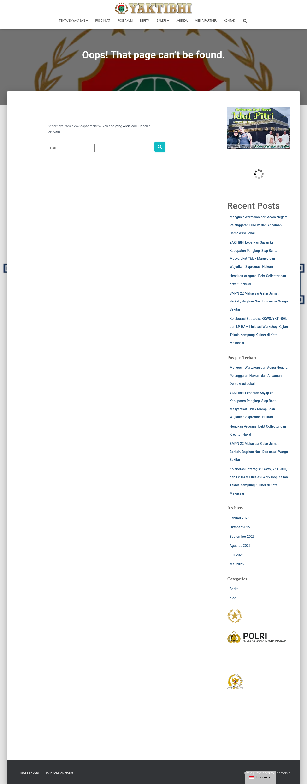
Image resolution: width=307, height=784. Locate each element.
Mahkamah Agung (59, 772)
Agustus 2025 (240, 546)
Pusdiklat (102, 20)
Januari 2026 (239, 518)
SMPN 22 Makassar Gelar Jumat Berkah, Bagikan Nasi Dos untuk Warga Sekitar (259, 301)
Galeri (163, 20)
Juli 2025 (237, 555)
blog (233, 598)
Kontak (229, 20)
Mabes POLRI (29, 772)
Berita (144, 20)
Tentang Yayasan (73, 20)
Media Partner (206, 20)
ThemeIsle (282, 773)
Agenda (182, 20)
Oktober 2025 (240, 527)
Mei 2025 (237, 564)
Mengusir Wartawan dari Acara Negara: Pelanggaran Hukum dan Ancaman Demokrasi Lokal (259, 225)
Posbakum (125, 20)
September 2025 (242, 536)
